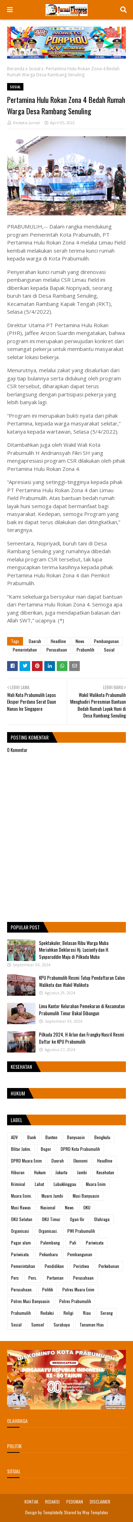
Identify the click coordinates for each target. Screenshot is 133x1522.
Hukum (40, 1172)
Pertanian (55, 1278)
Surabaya (62, 1325)
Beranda (15, 69)
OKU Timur (51, 1219)
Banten (51, 1137)
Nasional (47, 1207)
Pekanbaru (48, 1254)
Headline (58, 641)
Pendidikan (54, 1266)
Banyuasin (76, 1137)
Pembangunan (106, 641)
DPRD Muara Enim (26, 1161)
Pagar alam (21, 1243)
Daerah (35, 641)
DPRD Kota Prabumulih (80, 1149)
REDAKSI (52, 1502)
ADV (14, 1137)
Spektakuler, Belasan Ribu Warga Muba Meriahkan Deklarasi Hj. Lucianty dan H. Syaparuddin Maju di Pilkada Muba (74, 949)
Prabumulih (21, 1313)
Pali (73, 1243)
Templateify (53, 1512)
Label (16, 1119)
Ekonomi (80, 1161)
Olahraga (102, 1219)
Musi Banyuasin (86, 1196)
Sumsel (37, 1325)
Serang (106, 1313)
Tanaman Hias (91, 1325)
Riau (87, 1313)
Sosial (34, 69)
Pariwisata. (20, 1254)
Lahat (39, 1184)
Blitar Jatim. (21, 1149)
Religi (68, 1313)
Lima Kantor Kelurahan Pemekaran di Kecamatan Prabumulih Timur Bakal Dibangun (82, 1009)
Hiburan (17, 1172)
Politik (47, 1289)
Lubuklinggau (65, 1184)
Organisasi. (48, 1231)
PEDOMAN (74, 1502)
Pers (15, 1278)
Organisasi (20, 1231)
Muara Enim (96, 1184)
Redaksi (47, 1313)
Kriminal (18, 1184)
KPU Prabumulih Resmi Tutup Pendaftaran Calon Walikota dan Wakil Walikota (82, 981)
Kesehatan (105, 1172)
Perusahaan (56, 650)
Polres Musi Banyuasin (30, 1301)
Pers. (32, 1278)
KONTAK (31, 1502)
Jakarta (61, 1172)
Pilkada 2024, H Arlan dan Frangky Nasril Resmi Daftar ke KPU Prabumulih (81, 1038)
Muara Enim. (21, 1196)
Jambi (82, 1172)
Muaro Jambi (52, 1196)
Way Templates (95, 1512)
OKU (86, 1207)
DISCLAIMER (100, 1502)
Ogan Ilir (77, 1219)
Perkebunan (109, 1266)
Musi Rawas (21, 1207)
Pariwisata (95, 1243)
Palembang (50, 1243)
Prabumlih (85, 650)
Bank (31, 1137)
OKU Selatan (21, 1219)
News (80, 641)
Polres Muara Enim (78, 1289)
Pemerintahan (25, 650)
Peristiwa (81, 1266)
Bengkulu (102, 1137)
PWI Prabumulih (81, 1231)
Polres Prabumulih (75, 1301)
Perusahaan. (22, 1289)
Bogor (46, 1149)
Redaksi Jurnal (26, 122)
